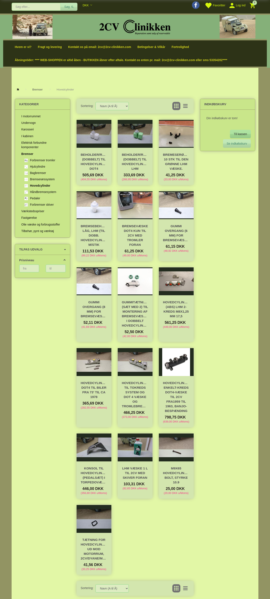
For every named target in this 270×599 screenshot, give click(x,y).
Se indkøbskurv (237, 143)
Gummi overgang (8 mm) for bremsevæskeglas (94, 309)
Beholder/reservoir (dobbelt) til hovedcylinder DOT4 (94, 161)
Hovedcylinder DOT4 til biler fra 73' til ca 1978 (94, 390)
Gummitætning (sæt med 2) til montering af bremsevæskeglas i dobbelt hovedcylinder (135, 313)
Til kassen (240, 134)
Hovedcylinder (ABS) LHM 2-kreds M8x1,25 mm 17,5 (176, 309)
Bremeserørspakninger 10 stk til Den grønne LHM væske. (176, 161)
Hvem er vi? (23, 47)
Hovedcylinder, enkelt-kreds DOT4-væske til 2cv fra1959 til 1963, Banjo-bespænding (176, 397)
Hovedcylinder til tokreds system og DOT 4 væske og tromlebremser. (135, 394)
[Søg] (69, 7)
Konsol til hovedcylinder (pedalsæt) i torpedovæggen (94, 475)
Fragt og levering (50, 47)
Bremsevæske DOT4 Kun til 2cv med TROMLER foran (135, 235)
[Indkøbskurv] (253, 5)
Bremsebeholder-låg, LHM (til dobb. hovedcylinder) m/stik (94, 235)
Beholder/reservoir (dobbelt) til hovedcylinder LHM (135, 161)
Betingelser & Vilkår (151, 47)
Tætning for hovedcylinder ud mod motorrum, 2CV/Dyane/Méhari (94, 549)
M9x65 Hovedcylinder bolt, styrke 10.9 (176, 475)
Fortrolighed (180, 47)
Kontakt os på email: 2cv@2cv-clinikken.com (99, 47)
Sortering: (87, 106)
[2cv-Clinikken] (135, 26)
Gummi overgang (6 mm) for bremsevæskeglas (176, 233)
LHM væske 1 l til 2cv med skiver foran (135, 472)
